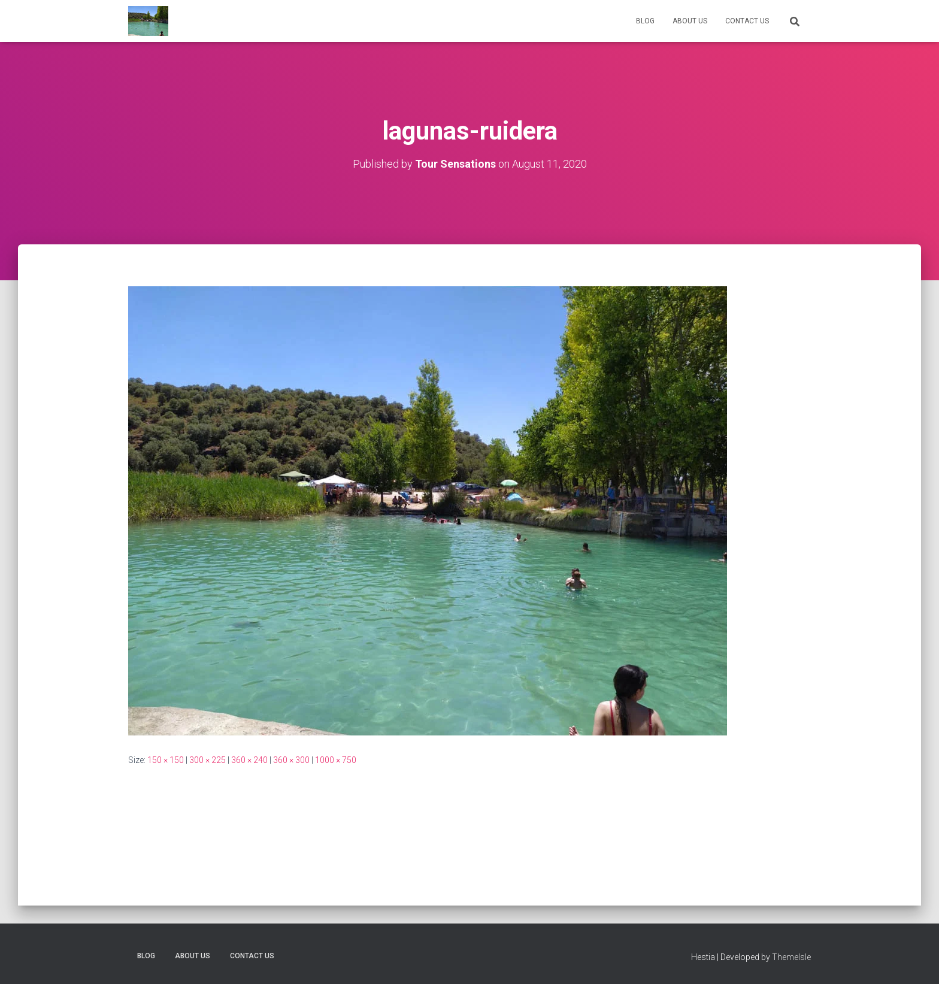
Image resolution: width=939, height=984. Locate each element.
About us (690, 21)
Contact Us (747, 21)
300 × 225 (207, 760)
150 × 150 (165, 760)
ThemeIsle (791, 957)
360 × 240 (249, 760)
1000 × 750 (335, 760)
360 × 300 (291, 760)
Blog (645, 21)
